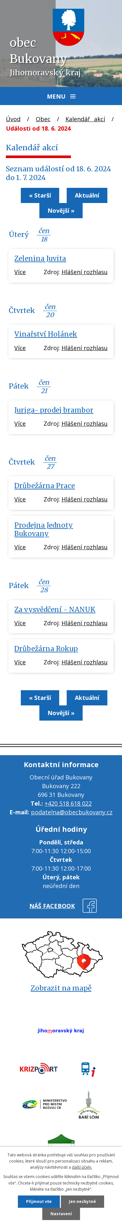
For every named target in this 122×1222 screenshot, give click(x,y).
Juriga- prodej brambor (53, 410)
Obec (43, 119)
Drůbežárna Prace (44, 486)
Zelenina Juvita (40, 258)
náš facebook (52, 906)
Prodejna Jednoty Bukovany (43, 529)
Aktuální (87, 195)
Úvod (13, 119)
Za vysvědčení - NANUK (54, 610)
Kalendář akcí (85, 119)
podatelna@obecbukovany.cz (72, 812)
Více (20, 272)
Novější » (61, 210)
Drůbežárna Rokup (46, 649)
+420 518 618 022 (68, 803)
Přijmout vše (39, 1201)
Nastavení (61, 1214)
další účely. (82, 1167)
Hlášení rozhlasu (84, 272)
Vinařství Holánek (45, 334)
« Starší (40, 195)
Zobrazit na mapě (61, 988)
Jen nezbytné (82, 1201)
